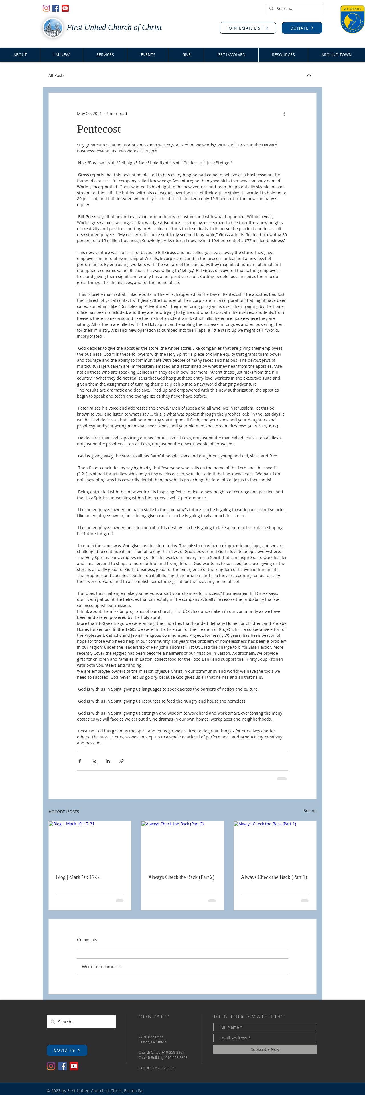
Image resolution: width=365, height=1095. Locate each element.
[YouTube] (65, 8)
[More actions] (284, 113)
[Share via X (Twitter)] (93, 761)
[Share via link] (121, 761)
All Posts (56, 75)
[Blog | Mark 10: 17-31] (90, 844)
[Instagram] (46, 8)
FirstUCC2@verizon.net (157, 1067)
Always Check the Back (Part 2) (181, 877)
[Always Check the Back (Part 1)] (275, 844)
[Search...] (293, 8)
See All (310, 810)
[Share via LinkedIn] (107, 761)
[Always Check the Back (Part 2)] (182, 844)
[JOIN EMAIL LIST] (248, 28)
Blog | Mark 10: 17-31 (79, 877)
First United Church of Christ (114, 27)
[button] (309, 75)
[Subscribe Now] (265, 1049)
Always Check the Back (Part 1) (274, 877)
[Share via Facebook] (79, 761)
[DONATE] (302, 28)
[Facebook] (55, 8)
